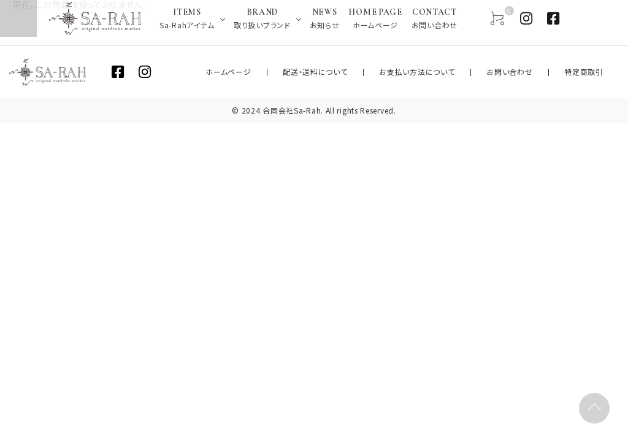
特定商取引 (591, 72)
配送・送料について (364, 72)
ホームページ (291, 72)
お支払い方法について (451, 72)
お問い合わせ (530, 72)
